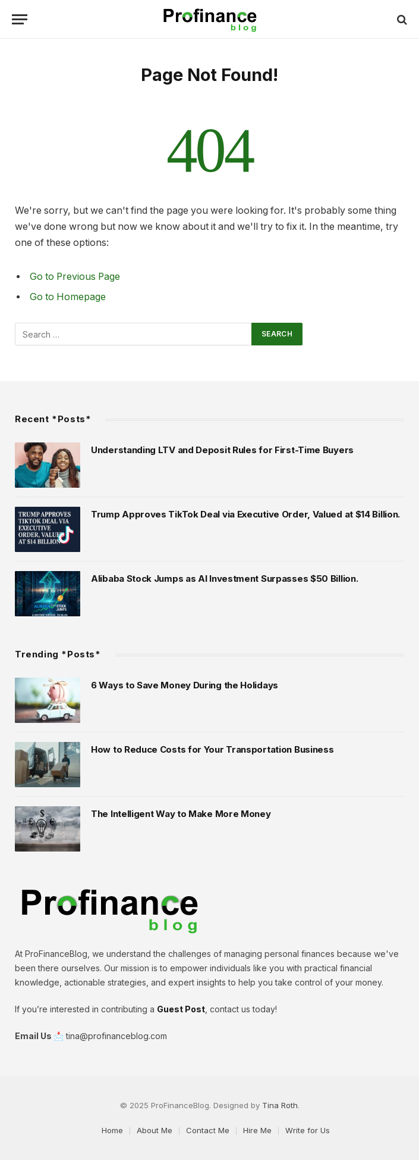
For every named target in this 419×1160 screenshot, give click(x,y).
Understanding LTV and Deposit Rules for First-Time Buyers (222, 450)
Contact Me (207, 1130)
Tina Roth (280, 1105)
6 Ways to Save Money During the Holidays (184, 685)
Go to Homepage (68, 297)
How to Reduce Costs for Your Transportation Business (212, 749)
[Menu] (19, 19)
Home (112, 1130)
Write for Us (307, 1130)
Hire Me (257, 1130)
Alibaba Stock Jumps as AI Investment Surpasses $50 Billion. (224, 578)
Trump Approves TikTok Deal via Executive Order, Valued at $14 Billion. (245, 514)
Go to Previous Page (75, 276)
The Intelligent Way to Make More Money (181, 813)
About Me (154, 1130)
